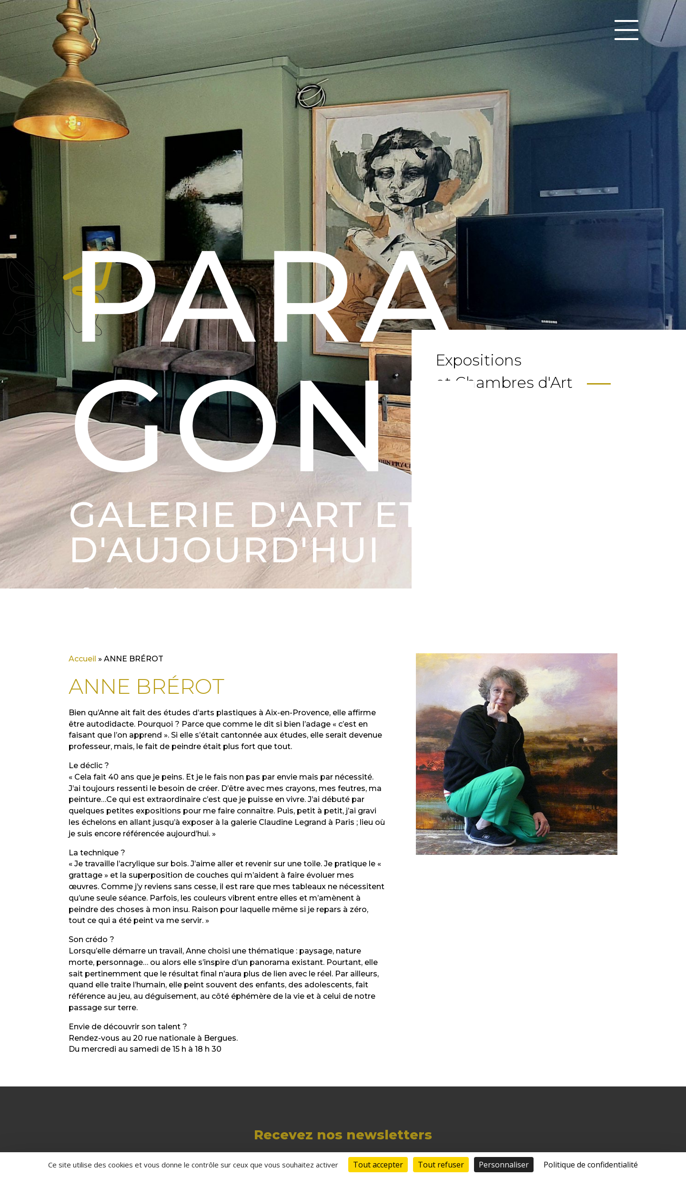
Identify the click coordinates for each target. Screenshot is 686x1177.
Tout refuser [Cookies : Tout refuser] (441, 1164)
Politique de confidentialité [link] (591, 1164)
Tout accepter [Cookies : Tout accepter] (378, 1164)
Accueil (82, 658)
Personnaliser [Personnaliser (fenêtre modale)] (504, 1164)
